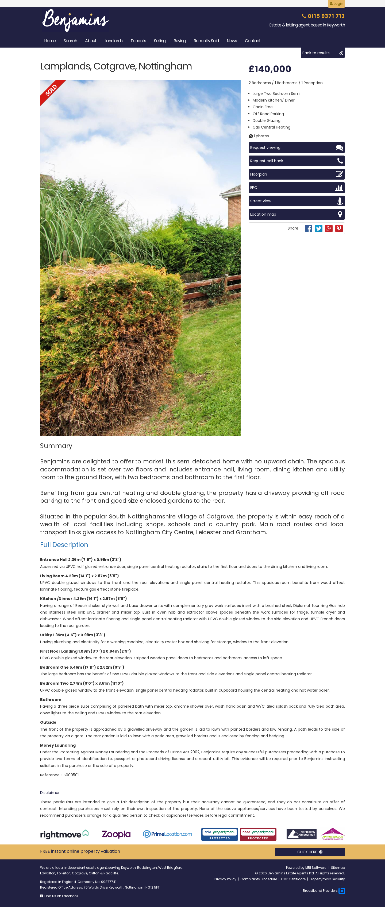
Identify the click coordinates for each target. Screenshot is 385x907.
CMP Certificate (293, 879)
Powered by (295, 867)
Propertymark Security (327, 879)
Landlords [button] (113, 41)
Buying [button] (180, 41)
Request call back (296, 161)
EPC (296, 187)
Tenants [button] (138, 41)
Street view (296, 201)
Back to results (322, 53)
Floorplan (296, 174)
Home (50, 41)
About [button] (91, 41)
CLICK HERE (309, 852)
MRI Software (316, 867)
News (232, 41)
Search (70, 41)
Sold (206, 41)
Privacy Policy (225, 879)
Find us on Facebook (59, 896)
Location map (296, 214)
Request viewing (296, 147)
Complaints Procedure (258, 879)
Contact (253, 41)
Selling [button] (159, 41)
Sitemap (338, 867)
